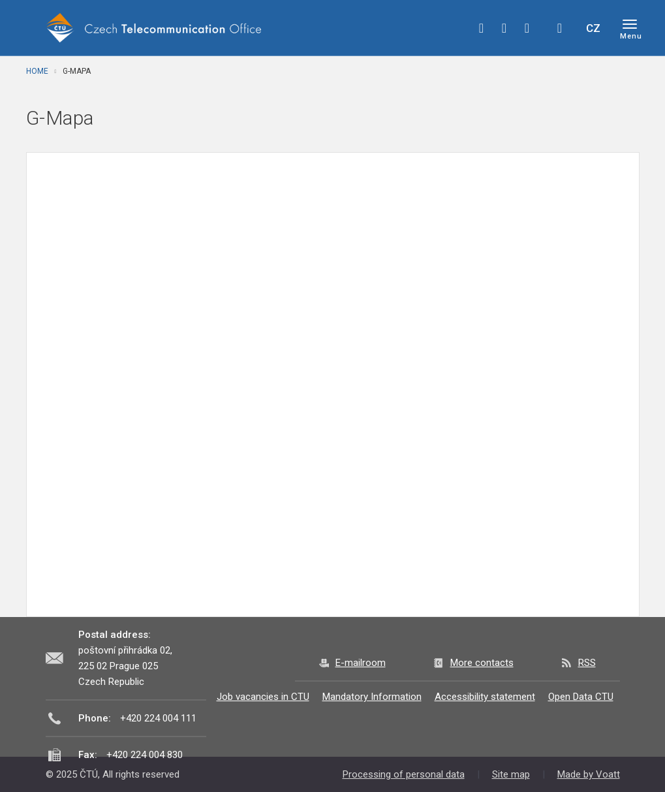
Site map (511, 774)
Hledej (559, 28)
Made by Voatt (588, 774)
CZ (593, 28)
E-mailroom (360, 663)
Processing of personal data (404, 774)
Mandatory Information (372, 697)
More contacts (482, 663)
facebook (481, 28)
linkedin (527, 28)
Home (37, 71)
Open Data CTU (580, 697)
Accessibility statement (485, 697)
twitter (504, 28)
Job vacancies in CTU (263, 697)
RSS (587, 663)
